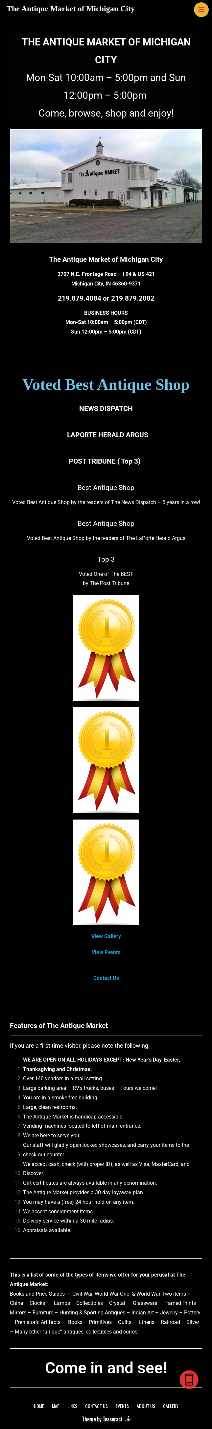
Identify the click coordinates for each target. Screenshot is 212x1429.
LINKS (72, 1405)
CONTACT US (96, 1405)
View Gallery (106, 936)
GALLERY (170, 1405)
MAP (55, 1405)
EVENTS (122, 1405)
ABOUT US (146, 1405)
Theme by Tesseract (102, 1419)
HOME (39, 1405)
